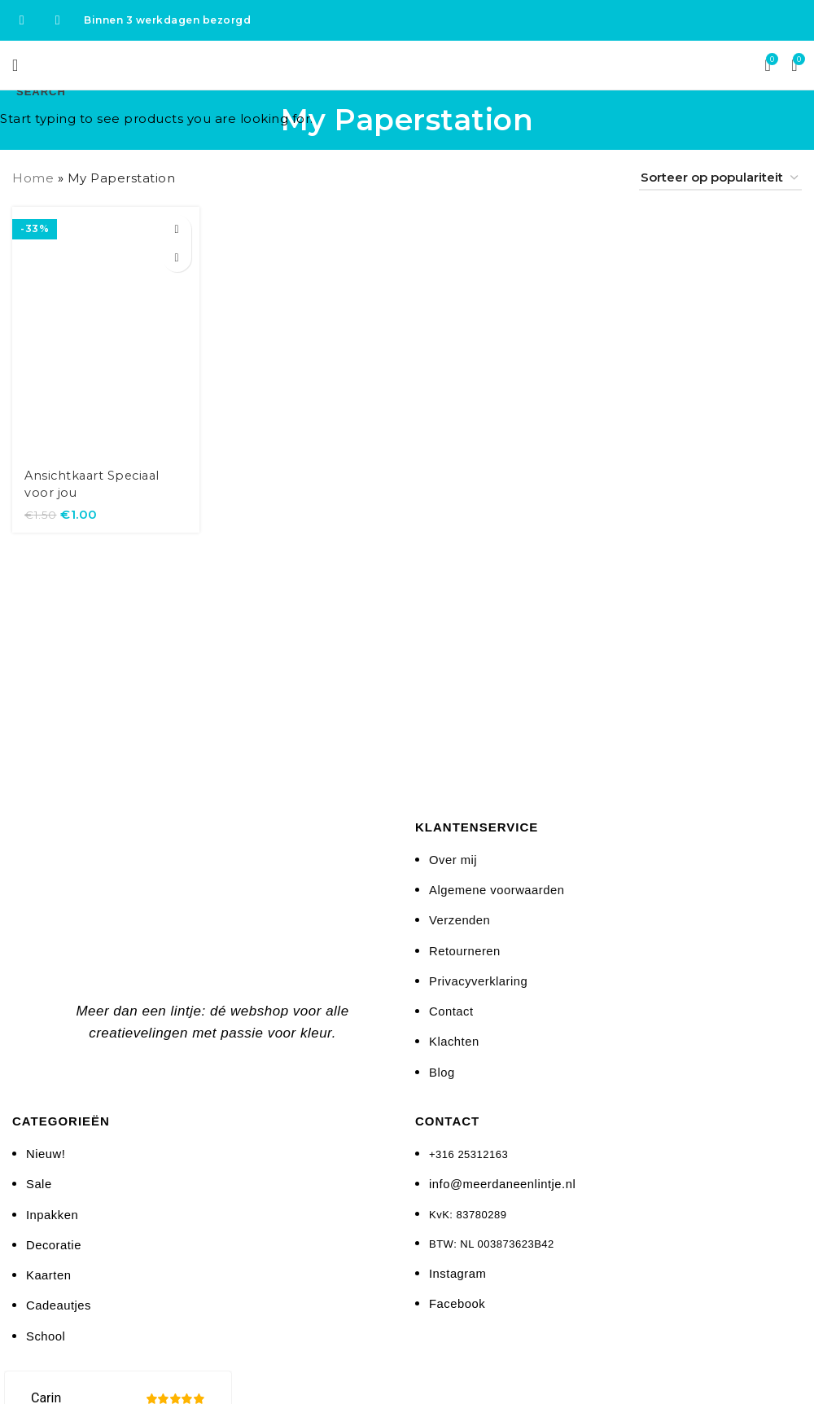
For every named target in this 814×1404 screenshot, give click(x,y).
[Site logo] (407, 64)
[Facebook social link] (22, 20)
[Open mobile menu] (15, 65)
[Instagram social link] (58, 20)
